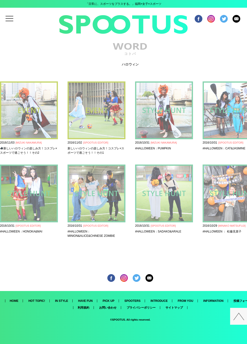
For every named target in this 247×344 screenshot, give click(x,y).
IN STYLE (61, 300)
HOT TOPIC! (36, 300)
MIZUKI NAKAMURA (28, 142)
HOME (14, 300)
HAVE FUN (85, 300)
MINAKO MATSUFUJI (232, 225)
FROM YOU (185, 300)
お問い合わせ (108, 307)
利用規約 (83, 307)
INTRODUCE (159, 300)
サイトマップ (174, 307)
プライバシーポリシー (141, 307)
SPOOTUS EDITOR (96, 142)
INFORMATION (213, 300)
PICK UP (109, 300)
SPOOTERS (132, 300)
